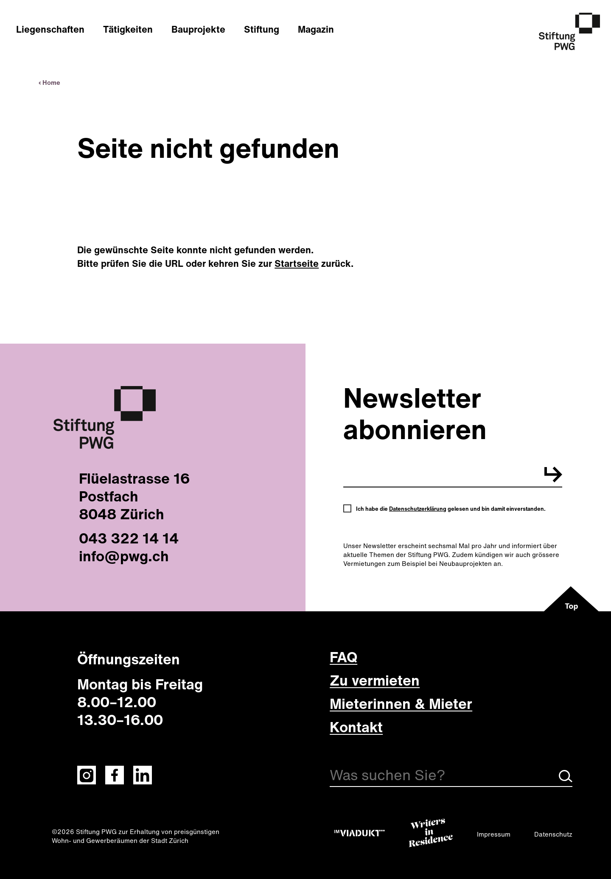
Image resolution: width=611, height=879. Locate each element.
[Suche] (451, 776)
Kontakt (356, 726)
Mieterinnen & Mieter (401, 703)
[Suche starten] (565, 779)
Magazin (316, 29)
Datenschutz (553, 834)
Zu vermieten (375, 680)
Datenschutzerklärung (417, 509)
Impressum (493, 834)
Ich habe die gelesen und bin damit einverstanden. (451, 509)
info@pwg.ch (124, 555)
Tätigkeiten (128, 29)
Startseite (297, 263)
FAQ (343, 656)
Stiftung (261, 29)
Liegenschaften (50, 29)
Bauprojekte (198, 29)
